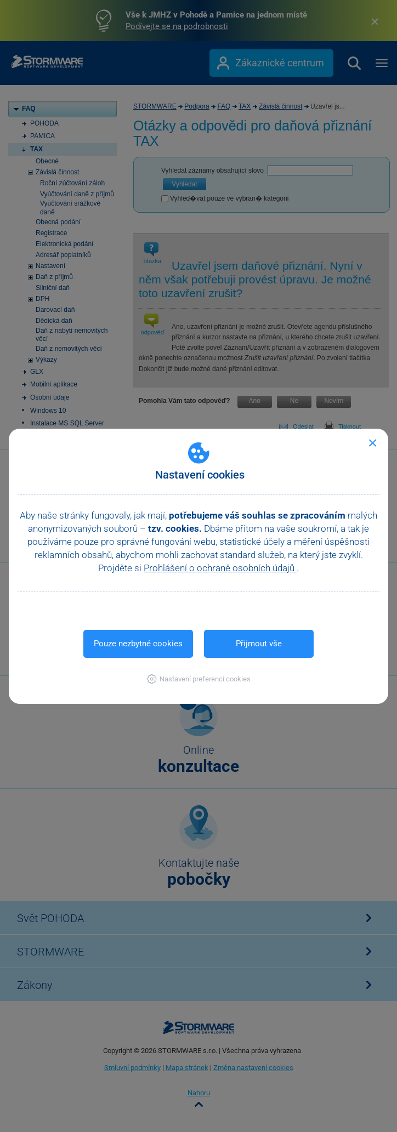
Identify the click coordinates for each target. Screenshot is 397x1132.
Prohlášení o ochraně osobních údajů (220, 567)
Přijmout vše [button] (259, 644)
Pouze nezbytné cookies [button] (138, 644)
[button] (199, 679)
